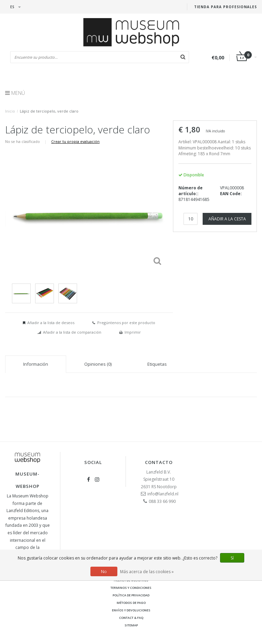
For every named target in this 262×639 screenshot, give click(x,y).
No (104, 572)
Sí (232, 558)
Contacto (159, 462)
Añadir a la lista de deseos (50, 322)
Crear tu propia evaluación (75, 141)
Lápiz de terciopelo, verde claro (49, 111)
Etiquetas (157, 364)
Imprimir (133, 332)
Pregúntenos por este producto (126, 322)
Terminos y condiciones (131, 587)
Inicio (10, 111)
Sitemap (131, 625)
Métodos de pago (131, 602)
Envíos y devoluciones (131, 610)
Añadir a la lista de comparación (72, 332)
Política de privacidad (131, 595)
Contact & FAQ (131, 617)
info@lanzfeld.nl (162, 494)
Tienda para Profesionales (225, 6)
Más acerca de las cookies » (147, 572)
